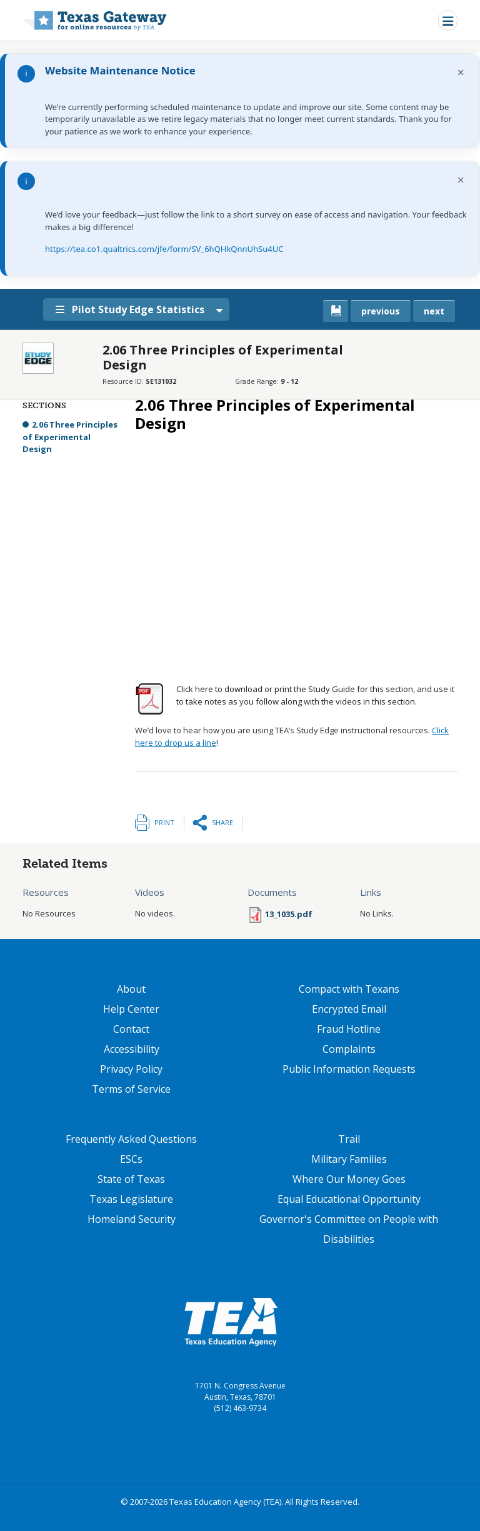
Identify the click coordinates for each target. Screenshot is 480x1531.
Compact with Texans (349, 989)
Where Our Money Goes (349, 1179)
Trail (349, 1139)
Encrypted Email (349, 1009)
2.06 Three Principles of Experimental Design (70, 436)
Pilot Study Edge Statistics (130, 309)
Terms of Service (131, 1089)
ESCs (131, 1159)
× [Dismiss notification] (461, 72)
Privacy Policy (131, 1069)
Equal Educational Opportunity (349, 1199)
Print (164, 822)
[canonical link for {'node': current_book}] (335, 311)
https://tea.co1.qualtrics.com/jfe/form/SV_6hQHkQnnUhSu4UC (164, 248)
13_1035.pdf (288, 914)
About (131, 989)
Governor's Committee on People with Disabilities (348, 1229)
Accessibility (131, 1049)
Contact (131, 1029)
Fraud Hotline (349, 1029)
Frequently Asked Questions (131, 1139)
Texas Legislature (131, 1199)
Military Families (349, 1159)
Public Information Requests (349, 1069)
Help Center (131, 1009)
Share (222, 822)
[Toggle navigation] (448, 20)
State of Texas (131, 1179)
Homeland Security (132, 1219)
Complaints (349, 1049)
